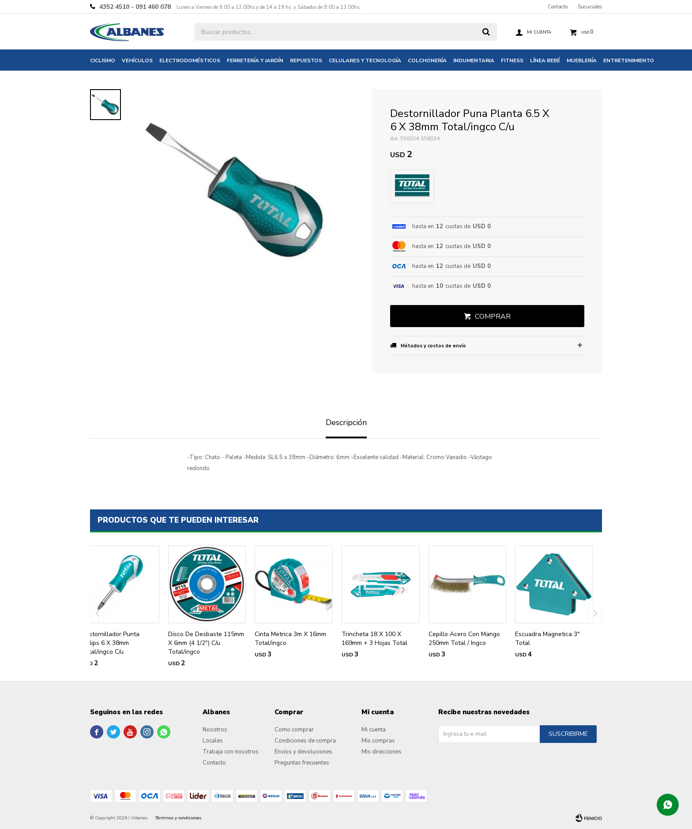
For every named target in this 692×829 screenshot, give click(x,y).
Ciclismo (102, 60)
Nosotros (215, 730)
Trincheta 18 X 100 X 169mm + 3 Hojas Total (374, 638)
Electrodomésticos (189, 60)
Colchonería (427, 60)
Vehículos (137, 60)
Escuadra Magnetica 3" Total (547, 638)
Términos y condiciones (178, 818)
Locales (213, 741)
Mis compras (378, 741)
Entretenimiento (628, 60)
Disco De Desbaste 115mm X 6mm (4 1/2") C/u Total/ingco (206, 643)
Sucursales (590, 7)
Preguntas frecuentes (302, 763)
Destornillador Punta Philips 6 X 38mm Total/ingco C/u (110, 643)
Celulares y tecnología (365, 60)
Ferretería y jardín (255, 60)
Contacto (558, 7)
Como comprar (294, 730)
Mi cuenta (373, 730)
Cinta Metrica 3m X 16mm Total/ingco (290, 638)
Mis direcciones (381, 752)
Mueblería (582, 60)
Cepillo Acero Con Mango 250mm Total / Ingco (464, 638)
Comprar (493, 316)
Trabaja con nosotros (231, 752)
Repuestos (306, 60)
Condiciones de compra (305, 741)
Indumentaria (473, 60)
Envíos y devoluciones (303, 752)
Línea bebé (545, 60)
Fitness (512, 60)
